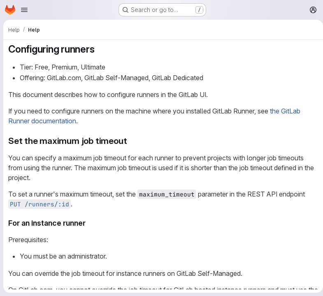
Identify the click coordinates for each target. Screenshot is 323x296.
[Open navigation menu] (24, 9)
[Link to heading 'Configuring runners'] (99, 49)
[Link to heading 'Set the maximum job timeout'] (131, 141)
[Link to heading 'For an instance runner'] (90, 223)
